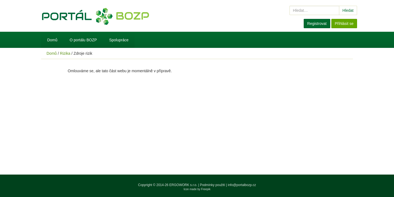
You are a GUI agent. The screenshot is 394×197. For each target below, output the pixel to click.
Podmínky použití (212, 185)
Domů (52, 40)
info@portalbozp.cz (242, 185)
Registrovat (317, 23)
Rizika (65, 53)
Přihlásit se (344, 23)
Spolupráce (119, 40)
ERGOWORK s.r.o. (183, 185)
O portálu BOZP (83, 40)
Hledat (348, 10)
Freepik (205, 189)
